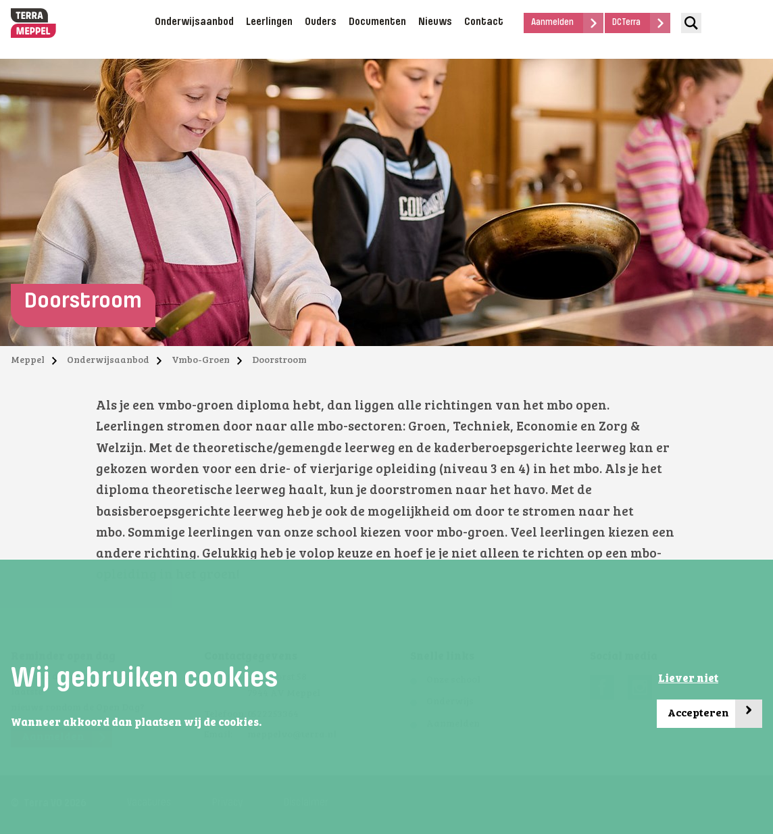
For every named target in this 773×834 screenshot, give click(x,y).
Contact (483, 22)
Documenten (377, 22)
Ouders (320, 22)
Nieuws (435, 22)
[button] (266, 723)
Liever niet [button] (688, 679)
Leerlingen (269, 22)
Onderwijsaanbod (194, 22)
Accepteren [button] (715, 714)
